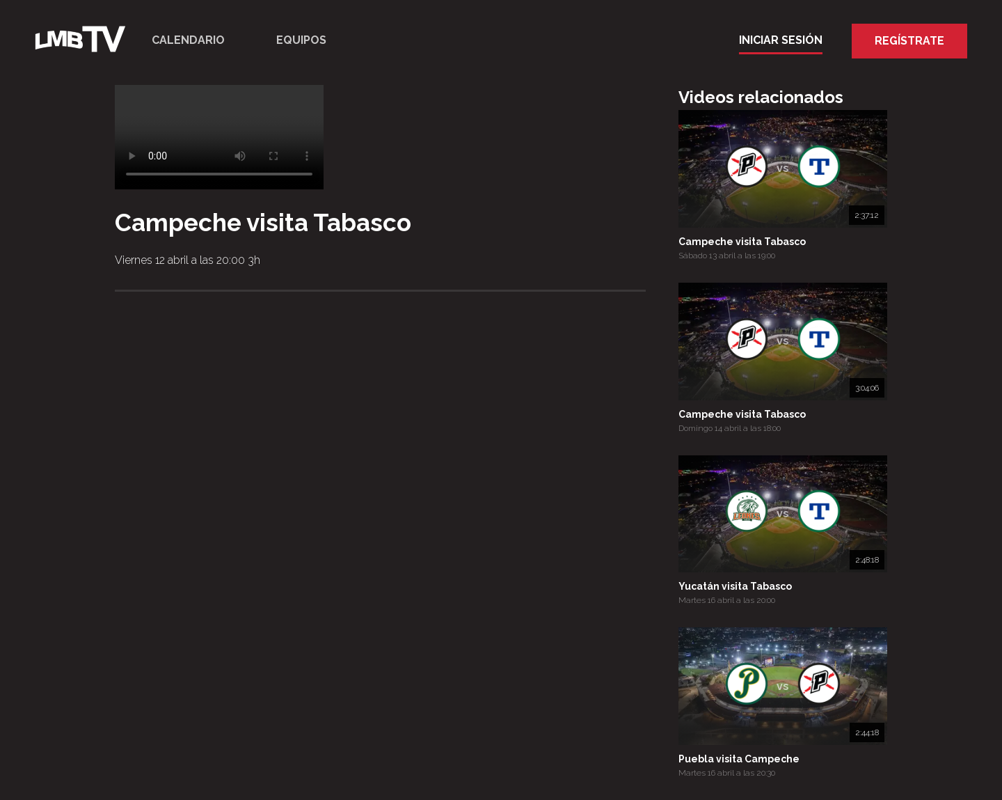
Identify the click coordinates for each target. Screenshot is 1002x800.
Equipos (301, 40)
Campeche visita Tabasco (742, 241)
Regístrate (909, 40)
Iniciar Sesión (780, 40)
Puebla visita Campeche (739, 758)
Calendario (188, 40)
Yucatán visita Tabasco (735, 586)
